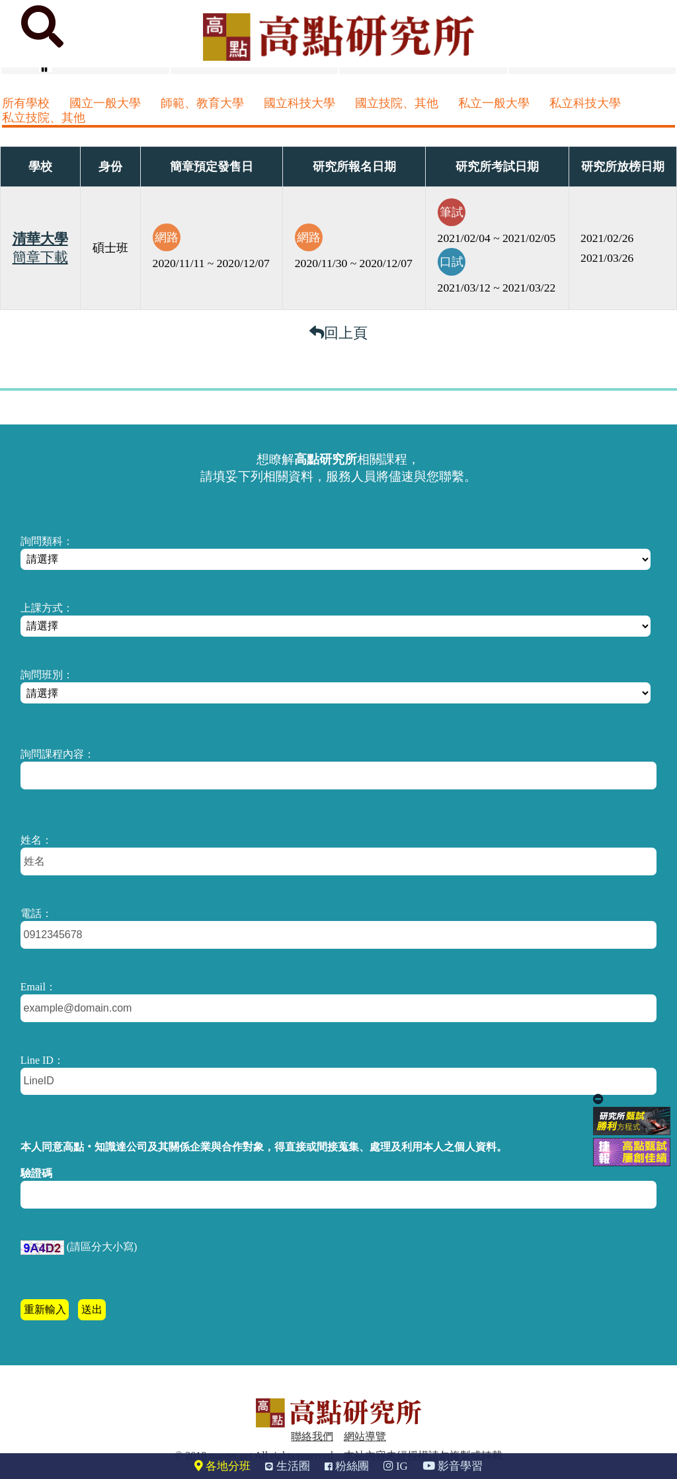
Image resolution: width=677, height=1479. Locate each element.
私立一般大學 (494, 103)
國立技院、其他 (396, 103)
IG (395, 1466)
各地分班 (222, 1466)
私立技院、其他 (43, 117)
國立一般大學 (105, 103)
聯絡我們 (312, 1436)
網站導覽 (365, 1436)
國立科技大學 (299, 103)
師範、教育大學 (202, 103)
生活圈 (287, 1466)
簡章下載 (40, 257)
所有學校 (26, 103)
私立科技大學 (585, 103)
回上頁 (338, 333)
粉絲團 (347, 1466)
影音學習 (452, 1466)
